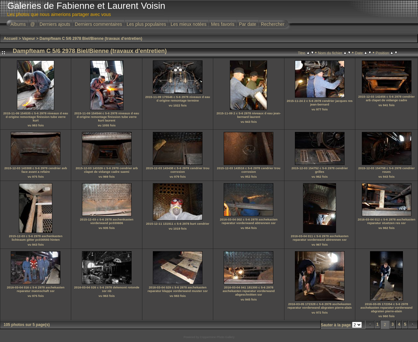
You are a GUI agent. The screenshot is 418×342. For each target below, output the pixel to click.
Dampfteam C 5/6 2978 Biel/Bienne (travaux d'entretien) (91, 38)
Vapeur (28, 38)
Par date (247, 24)
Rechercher (272, 24)
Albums (18, 24)
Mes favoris (222, 24)
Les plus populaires (146, 24)
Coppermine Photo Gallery (217, 337)
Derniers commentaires (98, 24)
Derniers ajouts (55, 24)
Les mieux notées (188, 24)
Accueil (11, 38)
